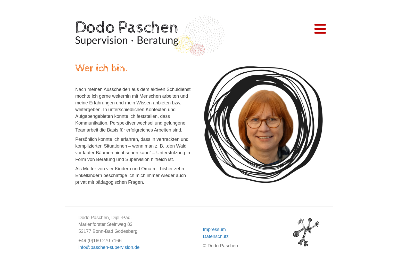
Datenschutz (216, 236)
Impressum (214, 229)
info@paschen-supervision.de (108, 247)
